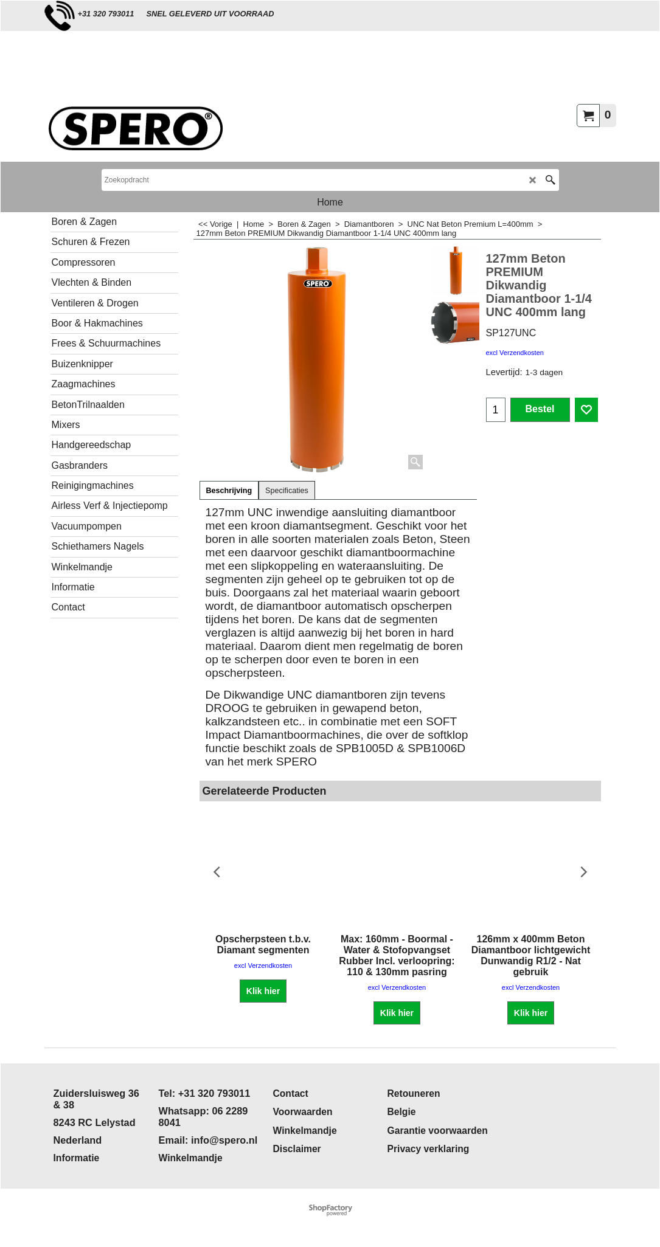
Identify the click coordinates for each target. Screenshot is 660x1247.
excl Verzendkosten (515, 352)
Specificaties (286, 490)
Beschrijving (229, 490)
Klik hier (263, 991)
